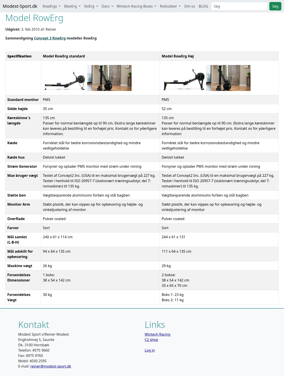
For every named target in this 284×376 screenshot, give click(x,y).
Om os (189, 6)
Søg (275, 6)
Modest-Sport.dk (20, 6)
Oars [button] (106, 6)
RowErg (59, 38)
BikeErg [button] (71, 6)
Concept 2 (43, 38)
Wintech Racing (157, 334)
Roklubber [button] (169, 6)
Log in (150, 350)
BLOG (203, 6)
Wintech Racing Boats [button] (135, 6)
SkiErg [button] (89, 6)
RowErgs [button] (50, 6)
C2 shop (151, 339)
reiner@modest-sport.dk (50, 366)
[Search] (239, 6)
